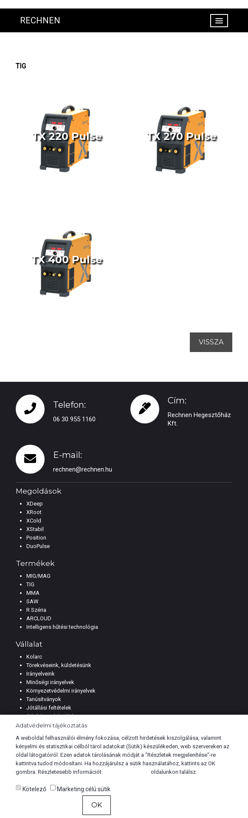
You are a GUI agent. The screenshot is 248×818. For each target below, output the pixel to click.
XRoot (34, 512)
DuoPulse (38, 546)
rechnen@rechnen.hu (82, 469)
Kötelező (31, 788)
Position (36, 537)
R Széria (36, 610)
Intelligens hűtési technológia (62, 627)
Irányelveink (40, 673)
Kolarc (34, 656)
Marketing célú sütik (80, 788)
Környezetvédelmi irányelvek (61, 690)
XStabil (35, 529)
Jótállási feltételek (48, 707)
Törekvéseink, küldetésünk (58, 665)
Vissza (211, 342)
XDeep (34, 503)
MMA (32, 593)
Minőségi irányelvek (50, 682)
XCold (33, 520)
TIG (30, 584)
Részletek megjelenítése (172, 805)
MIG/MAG (38, 576)
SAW (32, 601)
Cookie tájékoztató (126, 772)
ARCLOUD (38, 618)
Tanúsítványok (43, 699)
